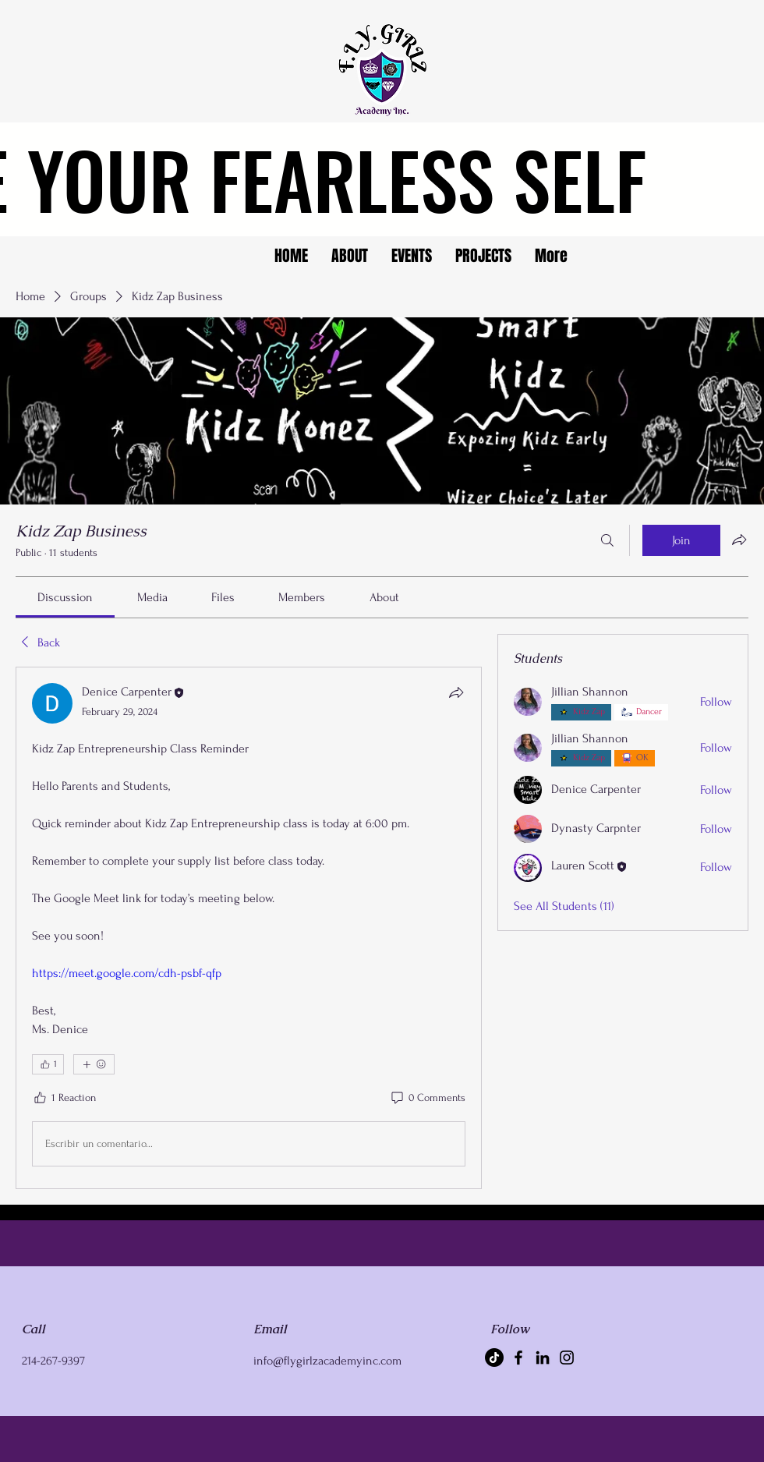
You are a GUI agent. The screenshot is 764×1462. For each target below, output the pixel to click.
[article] (249, 928)
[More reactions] (94, 1064)
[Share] (456, 692)
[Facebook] (518, 1357)
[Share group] (739, 539)
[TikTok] (494, 1357)
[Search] (607, 540)
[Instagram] (566, 1357)
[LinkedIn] (542, 1357)
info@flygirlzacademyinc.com (327, 1361)
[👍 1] (48, 1064)
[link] (65, 597)
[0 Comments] (427, 1098)
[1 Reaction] (64, 1098)
